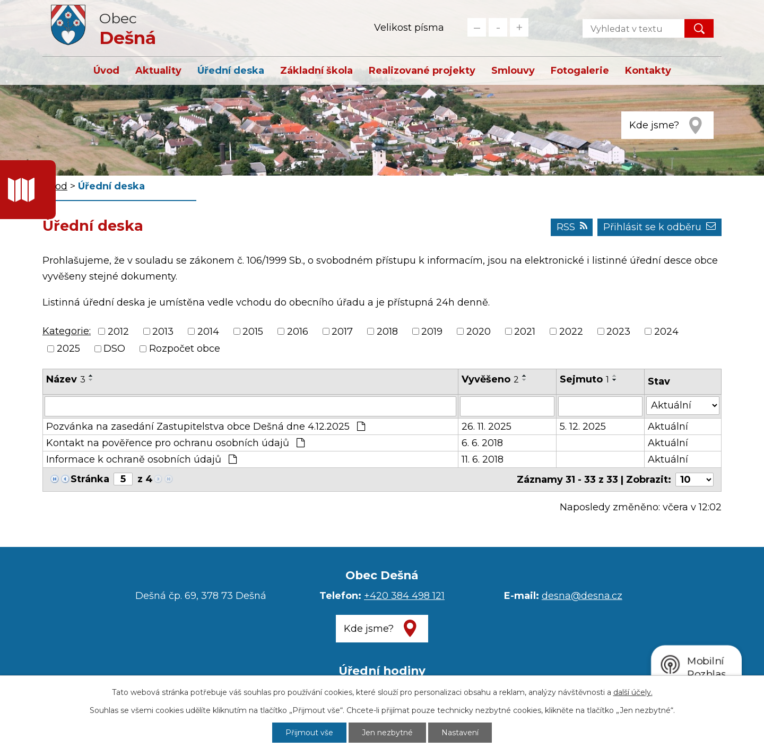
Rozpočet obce (184, 348)
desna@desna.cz (582, 596)
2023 (618, 331)
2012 (118, 331)
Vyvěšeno (490, 379)
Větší (519, 27)
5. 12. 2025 (583, 426)
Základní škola (316, 70)
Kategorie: (66, 331)
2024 (666, 331)
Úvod (106, 70)
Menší (476, 27)
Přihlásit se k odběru (659, 227)
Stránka (90, 479)
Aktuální (668, 426)
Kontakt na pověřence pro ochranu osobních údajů (175, 443)
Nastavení (460, 732)
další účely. (633, 692)
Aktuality (158, 70)
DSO (114, 348)
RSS (572, 227)
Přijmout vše (309, 732)
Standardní (498, 27)
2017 (342, 331)
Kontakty (648, 70)
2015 (252, 331)
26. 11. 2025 (486, 426)
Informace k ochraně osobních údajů (141, 459)
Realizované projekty (422, 70)
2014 (208, 331)
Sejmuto (584, 379)
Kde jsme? (654, 125)
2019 (431, 331)
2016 (297, 331)
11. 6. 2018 (482, 459)
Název (65, 379)
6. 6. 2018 (482, 443)
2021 (524, 331)
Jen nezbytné (387, 732)
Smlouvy (513, 70)
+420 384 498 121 (404, 596)
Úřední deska (230, 70)
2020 (478, 331)
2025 (68, 348)
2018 (387, 331)
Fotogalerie (580, 70)
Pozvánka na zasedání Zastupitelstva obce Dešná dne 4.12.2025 (205, 426)
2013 (162, 331)
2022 (571, 331)
